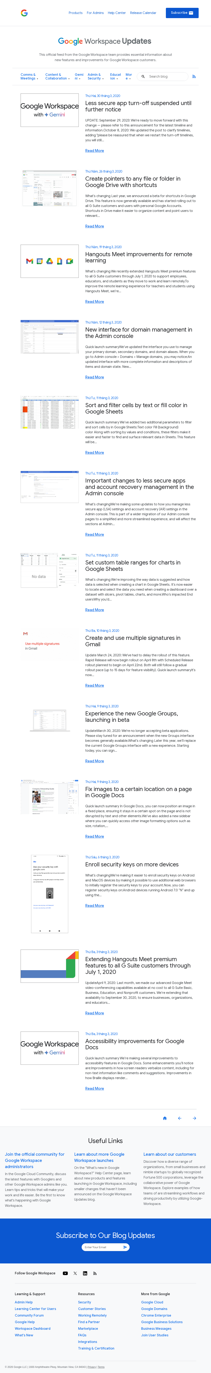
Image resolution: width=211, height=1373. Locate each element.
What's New (24, 1335)
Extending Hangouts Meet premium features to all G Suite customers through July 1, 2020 (138, 966)
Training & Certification (96, 1348)
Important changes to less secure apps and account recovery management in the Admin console (139, 487)
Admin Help (24, 1302)
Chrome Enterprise (156, 1315)
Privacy (92, 1367)
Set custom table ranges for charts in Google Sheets (133, 566)
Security (84, 1302)
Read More (94, 151)
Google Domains (154, 1309)
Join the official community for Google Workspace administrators (34, 1160)
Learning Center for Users (35, 1309)
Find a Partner (89, 1322)
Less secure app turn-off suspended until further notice (138, 106)
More (129, 77)
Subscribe (182, 13)
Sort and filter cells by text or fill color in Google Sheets (136, 408)
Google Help (25, 1322)
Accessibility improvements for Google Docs (134, 1044)
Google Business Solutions (162, 1322)
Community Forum (29, 1315)
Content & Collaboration (57, 77)
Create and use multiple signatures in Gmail (133, 641)
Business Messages (156, 1329)
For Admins (95, 13)
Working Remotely (92, 1315)
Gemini (79, 77)
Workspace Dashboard (32, 1329)
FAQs (82, 1335)
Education (115, 77)
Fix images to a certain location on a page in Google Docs (138, 792)
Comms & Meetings (29, 77)
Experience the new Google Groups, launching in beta (131, 716)
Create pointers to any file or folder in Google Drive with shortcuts (133, 182)
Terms (101, 1367)
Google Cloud (152, 1302)
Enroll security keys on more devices (132, 864)
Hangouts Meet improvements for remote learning (138, 257)
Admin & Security (96, 77)
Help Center (117, 13)
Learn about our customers (169, 1154)
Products (76, 13)
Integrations (87, 1342)
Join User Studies (154, 1335)
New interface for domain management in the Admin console (138, 333)
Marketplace (88, 1329)
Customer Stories (92, 1309)
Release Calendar (143, 13)
